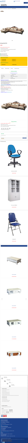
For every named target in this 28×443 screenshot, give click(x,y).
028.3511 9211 (14, 64)
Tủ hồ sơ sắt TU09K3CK (14, 205)
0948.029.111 (14, 60)
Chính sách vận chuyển (4, 399)
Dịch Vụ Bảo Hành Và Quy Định (5, 401)
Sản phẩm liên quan (16, 68)
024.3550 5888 (4, 59)
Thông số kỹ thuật (7, 68)
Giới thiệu (2, 68)
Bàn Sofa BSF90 (14, 274)
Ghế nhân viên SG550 (14, 171)
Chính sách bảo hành (4, 398)
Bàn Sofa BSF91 (14, 305)
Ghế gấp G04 (14, 239)
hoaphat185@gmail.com (6, 413)
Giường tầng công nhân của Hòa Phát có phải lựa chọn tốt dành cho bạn (10, 395)
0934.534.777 (14, 59)
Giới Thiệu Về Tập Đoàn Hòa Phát (6, 394)
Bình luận (12, 68)
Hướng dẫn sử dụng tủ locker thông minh (6, 406)
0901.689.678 (3, 64)
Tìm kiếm (25, 2)
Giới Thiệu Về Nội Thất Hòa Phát (5, 393)
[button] (2, 29)
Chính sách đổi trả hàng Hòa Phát (6, 400)
